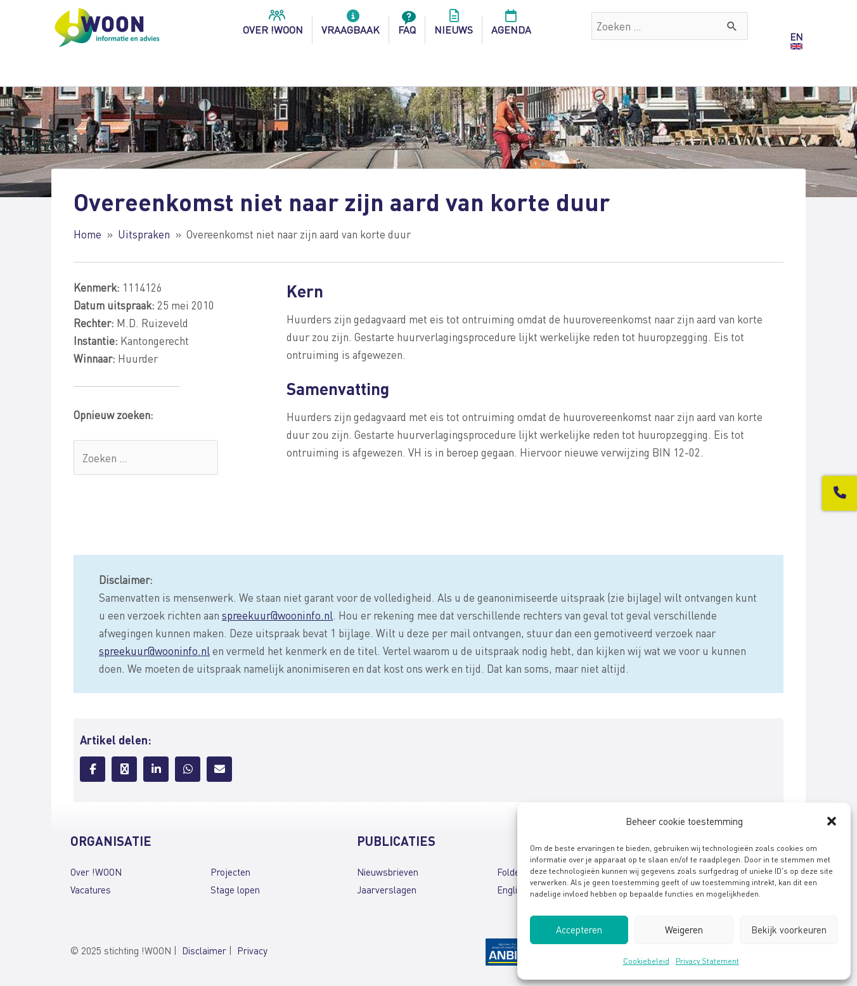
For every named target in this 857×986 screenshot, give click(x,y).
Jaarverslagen (386, 889)
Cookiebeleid (646, 961)
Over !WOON (96, 872)
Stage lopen (235, 889)
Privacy (252, 950)
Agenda (511, 26)
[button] (831, 821)
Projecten (230, 872)
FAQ (407, 26)
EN (796, 36)
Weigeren (684, 929)
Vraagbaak (350, 26)
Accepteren (579, 929)
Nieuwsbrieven (387, 872)
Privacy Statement (707, 961)
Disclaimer (204, 950)
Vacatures (90, 889)
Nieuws (453, 26)
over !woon (273, 26)
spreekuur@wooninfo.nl (277, 615)
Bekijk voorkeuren (789, 929)
